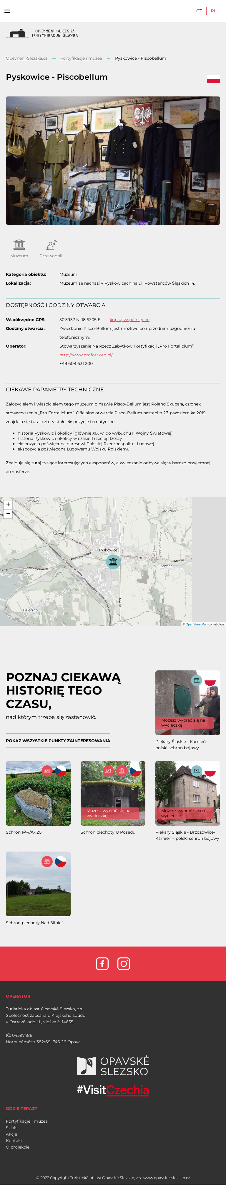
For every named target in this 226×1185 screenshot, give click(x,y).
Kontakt (14, 1140)
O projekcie (17, 1147)
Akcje (11, 1134)
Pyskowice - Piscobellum (140, 58)
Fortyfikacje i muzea (81, 58)
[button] (8, 505)
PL (213, 11)
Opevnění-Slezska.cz (26, 58)
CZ (199, 11)
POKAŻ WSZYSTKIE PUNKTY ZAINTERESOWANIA (58, 740)
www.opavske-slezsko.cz (166, 1177)
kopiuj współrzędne (129, 319)
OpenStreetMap (196, 624)
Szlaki (12, 1127)
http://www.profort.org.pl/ (86, 355)
